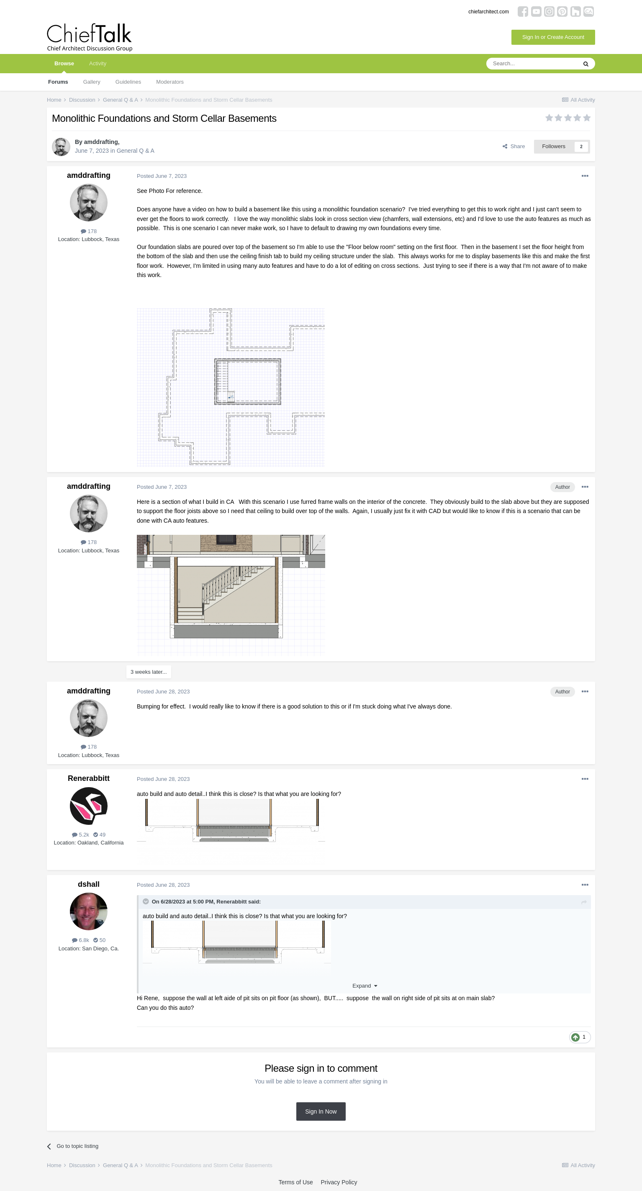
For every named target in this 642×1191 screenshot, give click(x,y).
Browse (64, 66)
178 (89, 231)
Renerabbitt (89, 778)
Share (514, 146)
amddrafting (101, 142)
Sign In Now (320, 1111)
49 (99, 835)
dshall (89, 884)
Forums (58, 82)
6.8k (80, 940)
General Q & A (135, 150)
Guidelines (128, 82)
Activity (97, 63)
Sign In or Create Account (553, 37)
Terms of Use (295, 1182)
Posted (162, 176)
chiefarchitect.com (488, 12)
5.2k (80, 835)
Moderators (170, 82)
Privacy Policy (339, 1182)
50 (99, 940)
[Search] (531, 63)
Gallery (91, 82)
